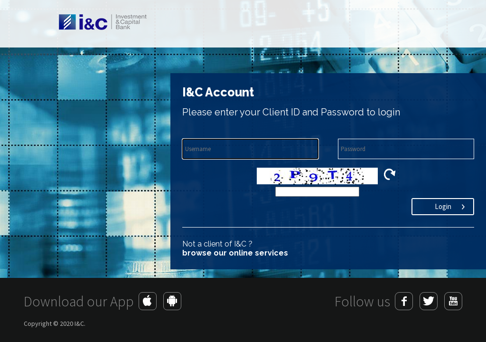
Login (443, 206)
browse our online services (235, 252)
